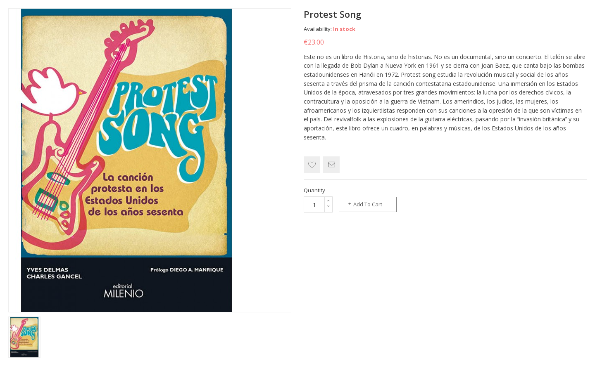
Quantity (314, 190)
